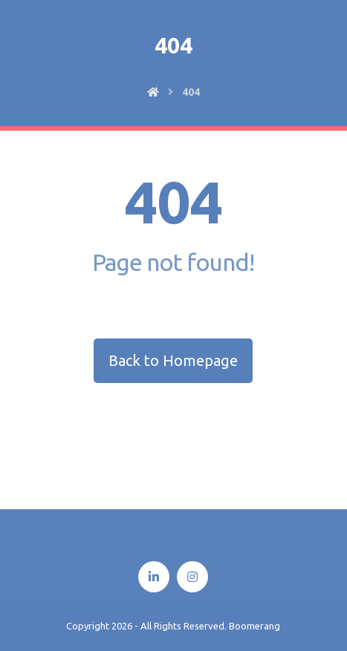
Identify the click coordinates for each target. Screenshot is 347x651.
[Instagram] (192, 576)
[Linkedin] (153, 576)
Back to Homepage (173, 360)
